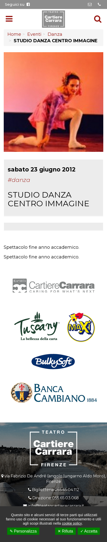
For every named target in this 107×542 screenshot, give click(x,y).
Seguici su (17, 4)
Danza (55, 34)
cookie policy (72, 523)
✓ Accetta (89, 531)
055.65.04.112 (67, 489)
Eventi (34, 34)
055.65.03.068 (65, 498)
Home (14, 34)
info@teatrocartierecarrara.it (56, 505)
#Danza (19, 179)
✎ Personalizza (23, 531)
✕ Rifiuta (65, 531)
